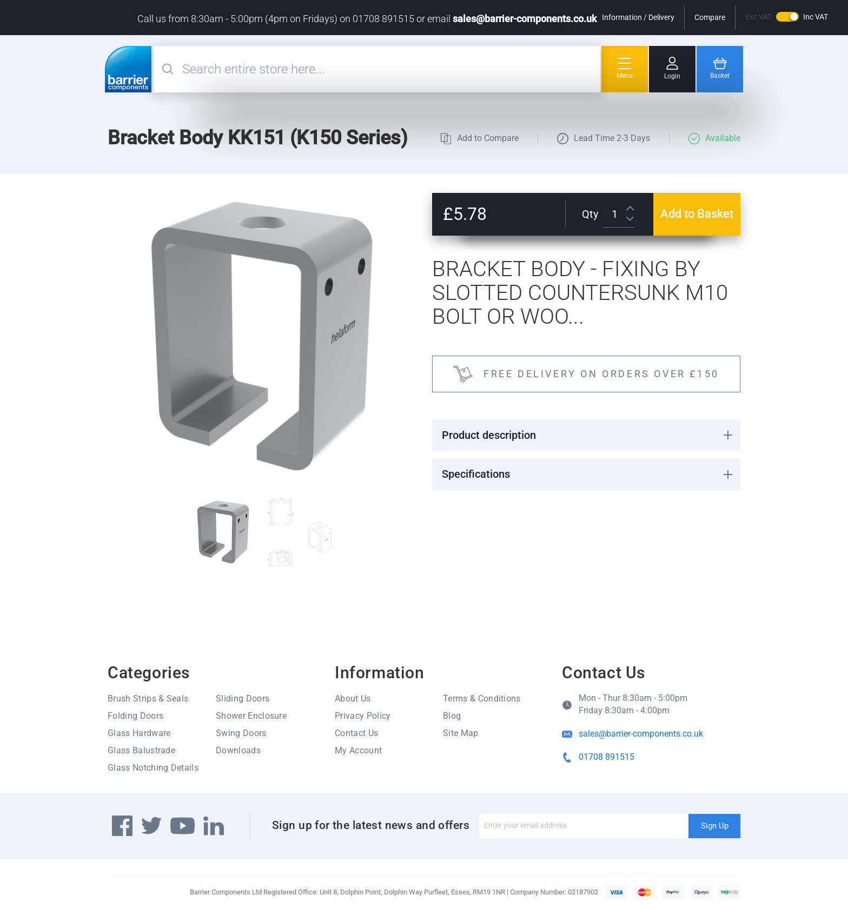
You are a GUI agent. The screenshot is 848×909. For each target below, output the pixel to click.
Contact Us (356, 733)
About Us (353, 698)
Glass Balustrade (141, 750)
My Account (358, 750)
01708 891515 (606, 757)
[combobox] (390, 69)
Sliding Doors (242, 698)
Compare (709, 17)
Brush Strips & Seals (148, 698)
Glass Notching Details (153, 768)
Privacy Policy (362, 716)
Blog (452, 716)
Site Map (461, 733)
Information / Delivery (638, 17)
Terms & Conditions (482, 698)
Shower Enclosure (251, 716)
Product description (489, 435)
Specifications (476, 473)
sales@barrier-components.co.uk (525, 18)
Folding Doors (135, 716)
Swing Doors (241, 733)
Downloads (238, 750)
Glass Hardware (139, 733)
